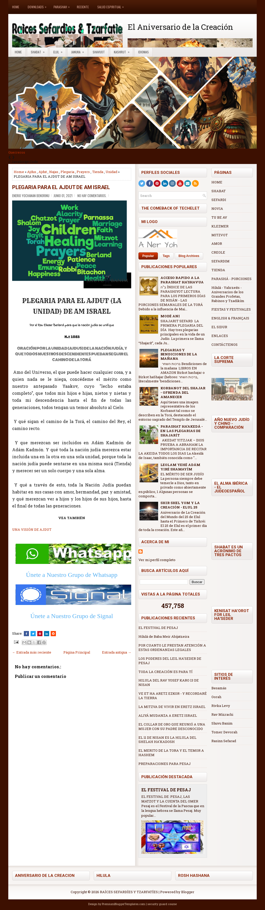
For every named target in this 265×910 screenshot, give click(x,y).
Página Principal (76, 652)
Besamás (218, 688)
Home (15, 7)
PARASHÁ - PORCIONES (231, 278)
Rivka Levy (220, 705)
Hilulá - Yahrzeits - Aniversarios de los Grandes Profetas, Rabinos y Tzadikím (227, 294)
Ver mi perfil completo (156, 559)
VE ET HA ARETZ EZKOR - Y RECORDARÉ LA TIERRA (172, 695)
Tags (166, 256)
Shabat (39, 51)
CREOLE (218, 252)
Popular (148, 256)
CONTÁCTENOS (224, 344)
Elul (59, 51)
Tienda (97, 171)
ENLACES (219, 335)
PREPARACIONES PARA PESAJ (164, 763)
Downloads (38, 4)
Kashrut (123, 51)
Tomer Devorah (224, 732)
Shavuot (99, 52)
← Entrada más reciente (31, 652)
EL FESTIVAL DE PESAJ (158, 627)
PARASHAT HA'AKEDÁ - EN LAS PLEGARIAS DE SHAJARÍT (181, 431)
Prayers (83, 171)
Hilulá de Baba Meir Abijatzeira (163, 636)
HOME (216, 182)
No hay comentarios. (92, 195)
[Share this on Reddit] (53, 633)
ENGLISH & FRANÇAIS (230, 318)
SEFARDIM (220, 261)
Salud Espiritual (111, 4)
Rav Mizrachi (222, 714)
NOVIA (217, 208)
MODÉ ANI (170, 316)
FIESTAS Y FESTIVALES (231, 309)
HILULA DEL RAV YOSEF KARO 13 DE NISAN (168, 682)
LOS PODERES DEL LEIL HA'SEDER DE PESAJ (169, 660)
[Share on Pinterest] (39, 633)
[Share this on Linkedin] (46, 633)
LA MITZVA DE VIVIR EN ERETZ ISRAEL (171, 706)
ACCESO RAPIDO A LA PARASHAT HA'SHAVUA (182, 279)
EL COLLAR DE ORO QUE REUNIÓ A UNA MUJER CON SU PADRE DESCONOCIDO (171, 726)
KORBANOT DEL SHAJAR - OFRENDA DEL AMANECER (182, 392)
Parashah (63, 4)
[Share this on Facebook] (26, 633)
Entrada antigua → (116, 652)
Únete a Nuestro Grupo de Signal (71, 616)
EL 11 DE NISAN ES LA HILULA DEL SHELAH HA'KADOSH (167, 739)
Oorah (216, 696)
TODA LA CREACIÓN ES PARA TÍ (165, 671)
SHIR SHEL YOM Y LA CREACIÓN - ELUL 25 (180, 505)
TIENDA (218, 270)
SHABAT (218, 191)
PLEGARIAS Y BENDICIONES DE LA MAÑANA (178, 354)
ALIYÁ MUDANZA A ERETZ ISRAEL (167, 715)
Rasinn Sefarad (223, 741)
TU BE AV (219, 217)
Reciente (83, 7)
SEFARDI (218, 199)
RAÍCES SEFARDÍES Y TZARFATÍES (129, 892)
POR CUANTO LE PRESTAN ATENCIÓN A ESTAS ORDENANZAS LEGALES (172, 647)
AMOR (216, 243)
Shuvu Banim (222, 723)
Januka (79, 51)
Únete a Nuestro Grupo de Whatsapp (71, 574)
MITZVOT (219, 235)
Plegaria (67, 171)
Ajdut (43, 171)
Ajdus (31, 171)
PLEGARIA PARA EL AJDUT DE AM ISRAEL (61, 187)
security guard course (162, 904)
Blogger (187, 892)
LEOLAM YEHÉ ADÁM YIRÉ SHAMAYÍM (180, 466)
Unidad (111, 171)
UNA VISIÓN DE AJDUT (31, 529)
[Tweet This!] (33, 633)
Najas (53, 171)
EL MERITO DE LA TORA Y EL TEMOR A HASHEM (171, 752)
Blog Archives (189, 256)
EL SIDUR (219, 327)
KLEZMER (220, 226)
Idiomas (143, 52)
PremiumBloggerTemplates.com (123, 904)
